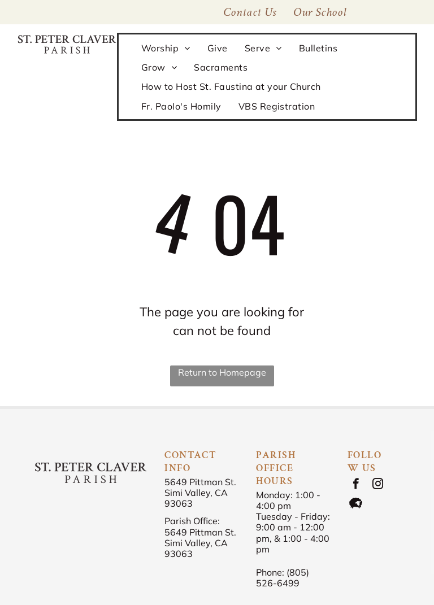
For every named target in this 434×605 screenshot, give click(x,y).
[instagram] (378, 485)
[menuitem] (320, 12)
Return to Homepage (222, 372)
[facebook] (356, 485)
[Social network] (356, 504)
